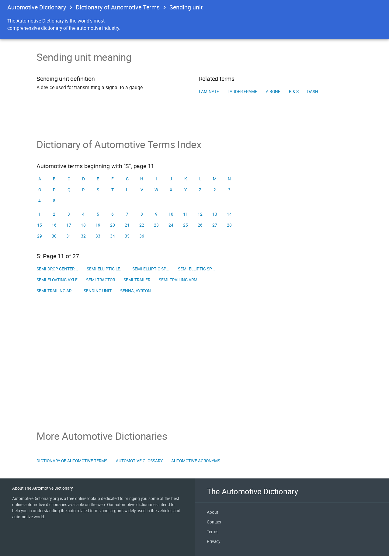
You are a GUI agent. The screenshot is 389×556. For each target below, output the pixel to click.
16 (54, 225)
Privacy (213, 541)
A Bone (273, 91)
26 (200, 225)
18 (83, 225)
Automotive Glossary (139, 461)
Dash (312, 91)
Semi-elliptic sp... (150, 269)
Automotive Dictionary (36, 7)
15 (39, 225)
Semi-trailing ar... (55, 291)
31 (68, 236)
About (212, 512)
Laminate (209, 91)
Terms (212, 531)
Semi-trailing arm (178, 280)
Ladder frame (242, 91)
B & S (294, 91)
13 (214, 214)
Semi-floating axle (57, 280)
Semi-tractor (100, 280)
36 (141, 236)
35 (127, 236)
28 (229, 225)
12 (200, 214)
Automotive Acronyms (195, 461)
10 (170, 214)
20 (112, 225)
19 (98, 225)
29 (39, 236)
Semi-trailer (136, 280)
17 (68, 225)
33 (98, 236)
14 (229, 214)
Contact (214, 522)
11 (185, 214)
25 (185, 225)
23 (156, 225)
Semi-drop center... (57, 269)
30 (54, 236)
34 (112, 236)
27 (214, 225)
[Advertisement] (194, 363)
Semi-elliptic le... (105, 269)
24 (170, 225)
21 (127, 225)
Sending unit (98, 291)
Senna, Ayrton (135, 291)
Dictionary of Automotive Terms (118, 7)
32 (83, 236)
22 (141, 225)
